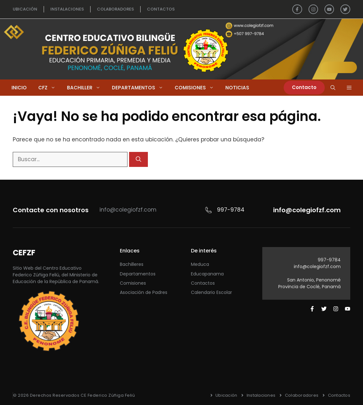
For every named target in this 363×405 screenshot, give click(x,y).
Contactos (203, 283)
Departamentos (140, 87)
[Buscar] (138, 159)
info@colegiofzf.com (317, 266)
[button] (349, 87)
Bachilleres (131, 264)
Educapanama (207, 274)
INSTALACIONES (67, 9)
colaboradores (115, 9)
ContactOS (161, 9)
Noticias (237, 87)
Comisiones (197, 87)
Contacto (304, 87)
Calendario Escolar (211, 292)
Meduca (200, 264)
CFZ (49, 87)
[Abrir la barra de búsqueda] (333, 87)
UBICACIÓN (25, 9)
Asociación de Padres (143, 292)
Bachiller (86, 87)
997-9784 (329, 260)
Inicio (19, 87)
